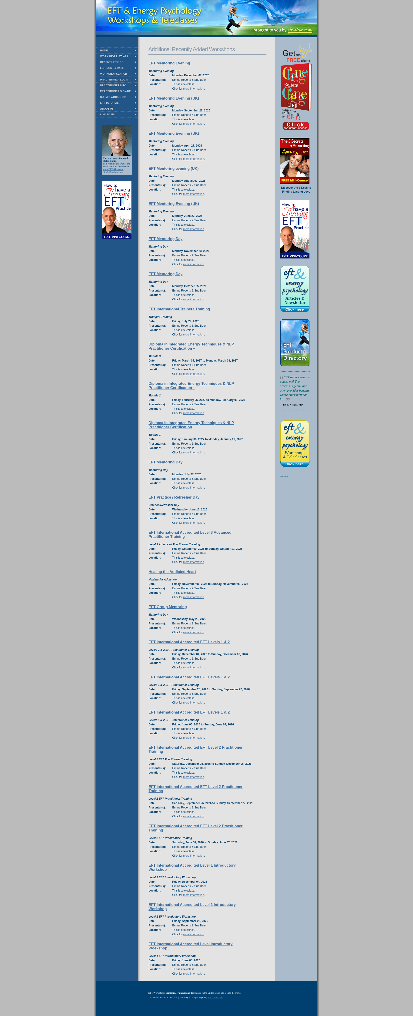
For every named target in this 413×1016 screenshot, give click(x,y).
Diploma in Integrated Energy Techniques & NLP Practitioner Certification (191, 425)
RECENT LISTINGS (111, 62)
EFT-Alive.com (215, 997)
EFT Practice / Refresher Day (174, 497)
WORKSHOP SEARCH (113, 73)
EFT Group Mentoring (168, 607)
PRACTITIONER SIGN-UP (115, 91)
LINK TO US (107, 114)
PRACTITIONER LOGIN (114, 79)
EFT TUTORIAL (109, 102)
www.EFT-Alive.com (113, 169)
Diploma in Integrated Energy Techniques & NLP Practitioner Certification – (191, 346)
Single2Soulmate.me (113, 172)
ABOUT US (107, 108)
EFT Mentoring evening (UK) (174, 169)
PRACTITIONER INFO (113, 85)
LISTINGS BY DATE (112, 68)
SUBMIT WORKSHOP (113, 97)
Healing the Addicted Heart (172, 572)
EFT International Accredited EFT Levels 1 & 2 (189, 642)
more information (193, 88)
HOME (104, 50)
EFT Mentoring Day (166, 239)
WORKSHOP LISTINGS (114, 56)
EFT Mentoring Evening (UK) (174, 98)
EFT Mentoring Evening (169, 63)
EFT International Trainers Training (179, 309)
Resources (284, 476)
